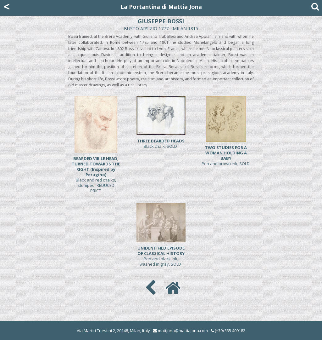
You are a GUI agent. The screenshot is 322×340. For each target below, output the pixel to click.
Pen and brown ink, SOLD (226, 155)
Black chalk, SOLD (161, 143)
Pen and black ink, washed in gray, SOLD (161, 256)
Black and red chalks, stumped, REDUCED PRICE (96, 174)
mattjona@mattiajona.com (183, 330)
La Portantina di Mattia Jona (161, 6)
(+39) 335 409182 (228, 330)
